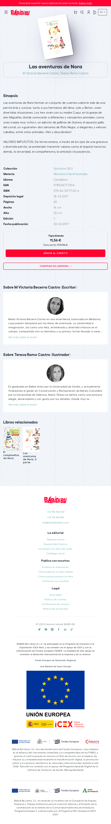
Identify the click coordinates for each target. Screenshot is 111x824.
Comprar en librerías (54, 266)
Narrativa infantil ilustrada (70, 174)
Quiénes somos (55, 539)
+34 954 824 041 (55, 512)
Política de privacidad (55, 609)
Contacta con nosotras (55, 581)
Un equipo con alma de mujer (55, 549)
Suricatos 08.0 (63, 168)
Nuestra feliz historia (55, 544)
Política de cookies (55, 599)
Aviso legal (55, 595)
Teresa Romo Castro (74, 73)
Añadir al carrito (55, 253)
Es (101, 12)
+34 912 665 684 (55, 517)
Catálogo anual (55, 553)
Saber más (85, 3)
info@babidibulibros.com (55, 522)
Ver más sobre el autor (22, 337)
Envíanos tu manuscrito (55, 567)
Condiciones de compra (55, 604)
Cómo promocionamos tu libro (55, 576)
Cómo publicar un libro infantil (55, 572)
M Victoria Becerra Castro (41, 73)
